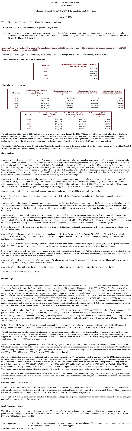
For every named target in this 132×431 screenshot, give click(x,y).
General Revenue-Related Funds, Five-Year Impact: (24, 59)
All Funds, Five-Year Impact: (14, 85)
